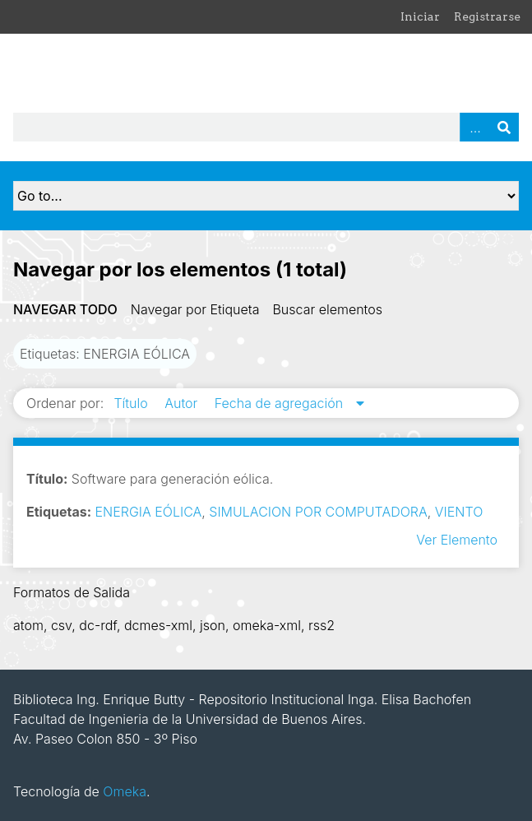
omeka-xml (267, 625)
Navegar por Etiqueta (195, 309)
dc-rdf (98, 625)
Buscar (504, 127)
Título (132, 403)
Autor (182, 403)
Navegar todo (65, 309)
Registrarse (487, 16)
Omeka (124, 791)
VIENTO (459, 511)
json (212, 625)
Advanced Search (474, 127)
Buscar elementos (327, 309)
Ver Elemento (456, 539)
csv (61, 625)
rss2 (321, 625)
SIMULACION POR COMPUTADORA (318, 511)
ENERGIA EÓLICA (148, 511)
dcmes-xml (158, 625)
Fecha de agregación (281, 403)
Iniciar (420, 16)
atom (28, 625)
